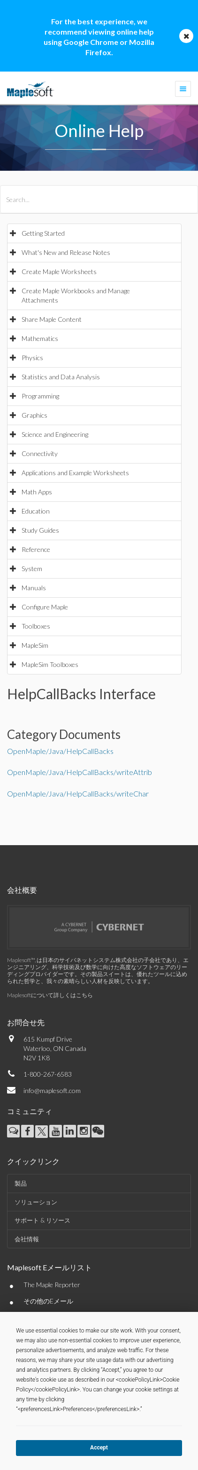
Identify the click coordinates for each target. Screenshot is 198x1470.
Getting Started (43, 233)
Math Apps (37, 492)
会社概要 (22, 889)
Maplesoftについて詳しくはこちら (50, 995)
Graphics (34, 415)
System (32, 568)
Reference (36, 549)
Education (36, 511)
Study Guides (40, 530)
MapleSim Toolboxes (50, 664)
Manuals (34, 588)
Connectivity (40, 453)
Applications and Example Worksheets (75, 473)
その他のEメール (48, 1301)
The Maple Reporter (51, 1285)
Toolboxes (36, 626)
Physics (32, 358)
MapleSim (35, 645)
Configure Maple (45, 607)
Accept (99, 1447)
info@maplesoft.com (52, 1090)
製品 (21, 1183)
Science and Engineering (55, 434)
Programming (40, 396)
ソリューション (36, 1202)
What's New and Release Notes (66, 252)
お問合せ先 (26, 1022)
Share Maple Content (52, 319)
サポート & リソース (42, 1220)
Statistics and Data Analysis (61, 377)
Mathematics (40, 338)
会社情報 (27, 1239)
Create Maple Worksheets (59, 271)
